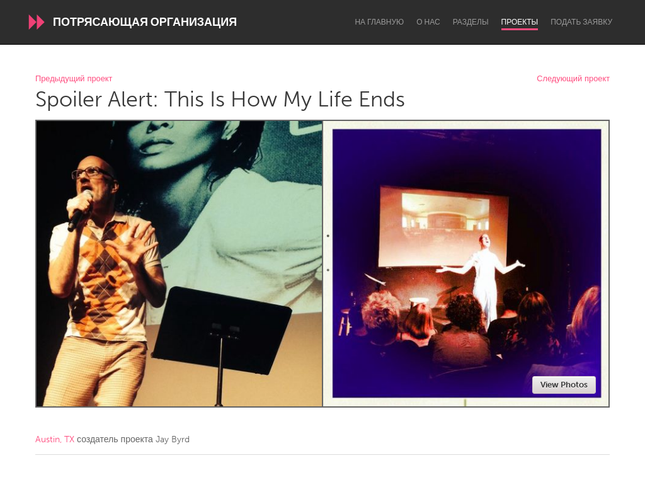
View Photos (564, 384)
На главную (379, 22)
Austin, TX (54, 439)
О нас (428, 22)
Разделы (471, 22)
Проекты (520, 22)
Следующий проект (573, 79)
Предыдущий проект (73, 79)
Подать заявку (581, 22)
